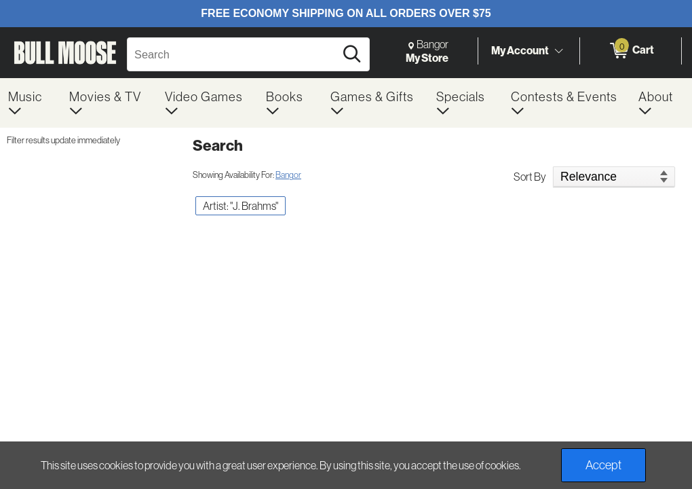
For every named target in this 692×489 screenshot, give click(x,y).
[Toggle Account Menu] (558, 51)
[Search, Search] (233, 54)
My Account (520, 50)
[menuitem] (30, 103)
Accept (603, 465)
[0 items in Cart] (630, 51)
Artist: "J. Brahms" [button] (240, 206)
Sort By (530, 176)
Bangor (288, 174)
